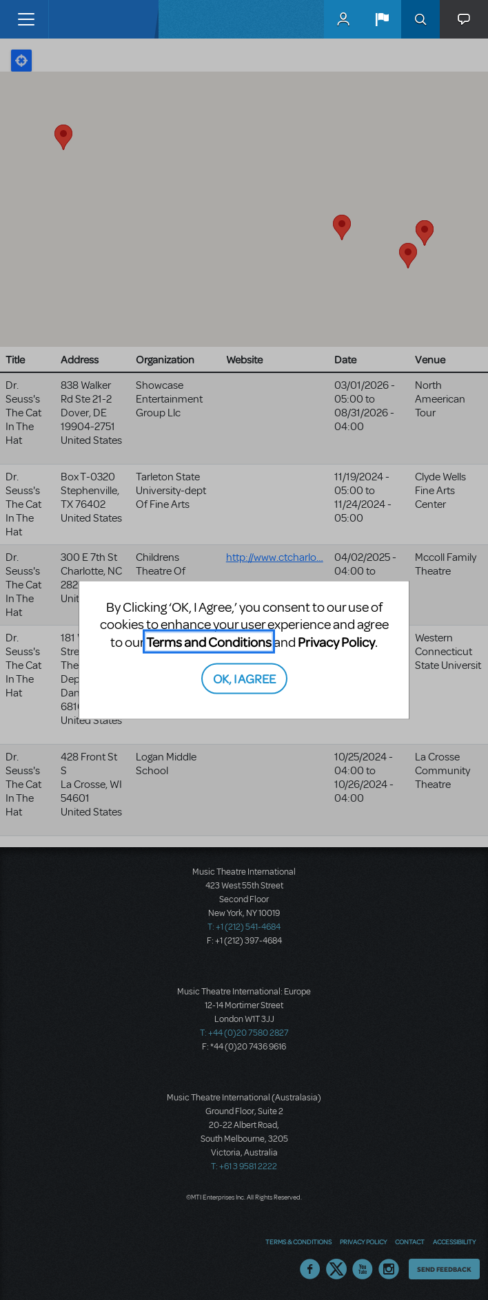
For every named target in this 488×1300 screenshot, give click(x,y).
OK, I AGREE (244, 678)
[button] (382, 19)
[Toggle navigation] (26, 19)
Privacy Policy (336, 641)
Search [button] (420, 19)
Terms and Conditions (209, 641)
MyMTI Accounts (343, 19)
